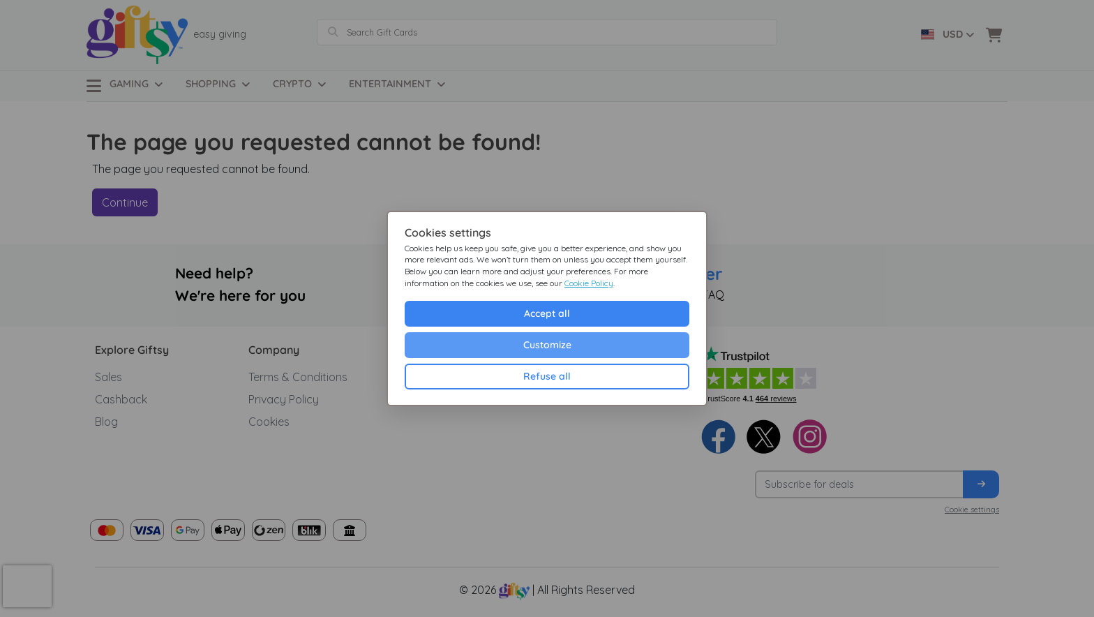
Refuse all (547, 376)
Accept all (547, 313)
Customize (547, 345)
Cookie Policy (588, 283)
